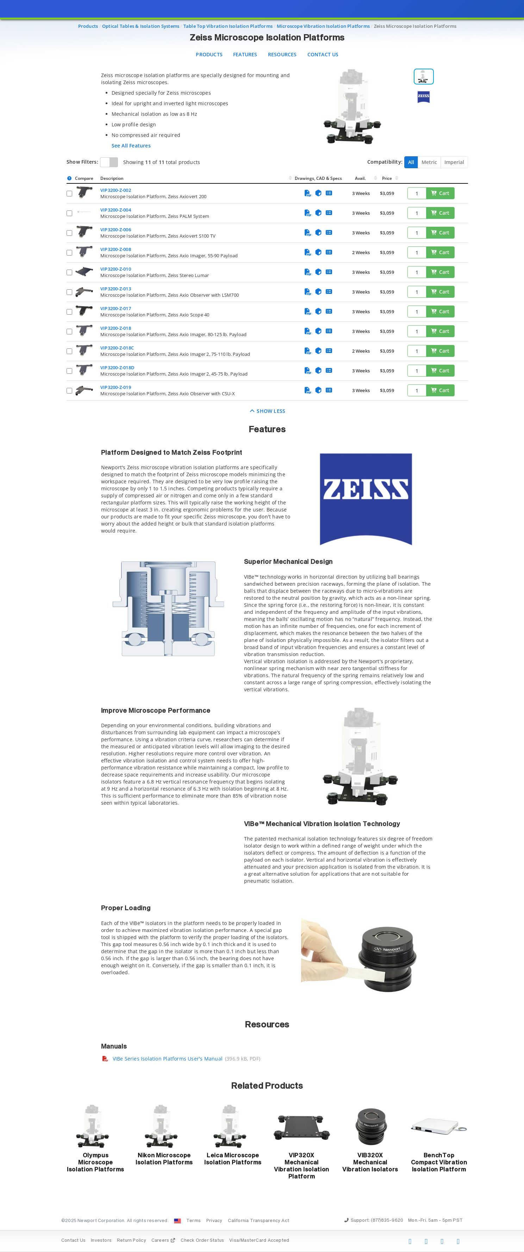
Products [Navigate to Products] (88, 26)
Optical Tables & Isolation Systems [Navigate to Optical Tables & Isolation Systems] (140, 26)
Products (209, 54)
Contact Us (323, 54)
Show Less (267, 411)
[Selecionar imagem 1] (424, 76)
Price (387, 178)
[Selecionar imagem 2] (424, 97)
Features (245, 54)
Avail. (361, 178)
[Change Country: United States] (177, 1221)
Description (112, 178)
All (411, 162)
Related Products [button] (267, 1086)
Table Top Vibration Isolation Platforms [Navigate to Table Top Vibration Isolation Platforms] (228, 26)
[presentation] (262, 626)
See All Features (131, 145)
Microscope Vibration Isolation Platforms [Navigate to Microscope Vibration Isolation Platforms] (323, 26)
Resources (282, 54)
